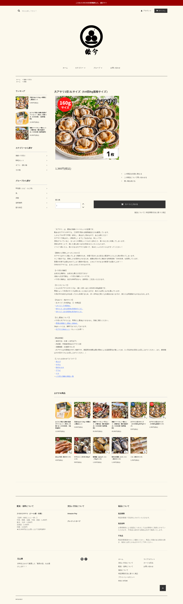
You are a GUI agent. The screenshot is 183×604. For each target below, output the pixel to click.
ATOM (125, 581)
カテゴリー (80, 68)
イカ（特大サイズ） (136, 457)
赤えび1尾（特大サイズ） (63, 457)
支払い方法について (125, 563)
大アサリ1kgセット (63, 329)
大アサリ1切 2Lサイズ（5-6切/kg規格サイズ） (157, 423)
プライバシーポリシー (126, 577)
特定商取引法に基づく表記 (156, 212)
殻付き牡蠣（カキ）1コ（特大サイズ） (119, 458)
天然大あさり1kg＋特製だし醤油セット (38, 98)
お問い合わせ (115, 68)
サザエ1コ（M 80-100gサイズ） (82, 458)
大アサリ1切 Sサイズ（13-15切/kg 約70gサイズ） (138, 424)
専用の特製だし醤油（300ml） (67, 323)
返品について (139, 212)
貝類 (25, 82)
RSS (120, 581)
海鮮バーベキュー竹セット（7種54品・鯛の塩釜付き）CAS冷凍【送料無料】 (101, 425)
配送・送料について (125, 566)
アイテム (160, 11)
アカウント (147, 11)
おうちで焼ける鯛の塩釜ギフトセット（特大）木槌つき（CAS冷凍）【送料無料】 (38, 116)
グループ (98, 68)
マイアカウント (149, 559)
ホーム (65, 68)
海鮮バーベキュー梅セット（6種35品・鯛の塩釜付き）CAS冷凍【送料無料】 (38, 130)
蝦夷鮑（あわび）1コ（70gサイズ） (99, 458)
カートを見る (148, 563)
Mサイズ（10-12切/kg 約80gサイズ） (69, 309)
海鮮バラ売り (28, 79)
